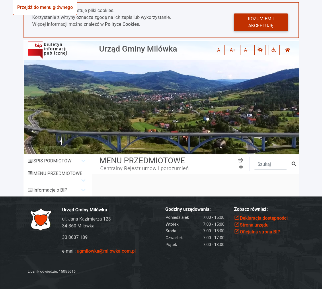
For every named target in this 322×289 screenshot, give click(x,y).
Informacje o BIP (50, 190)
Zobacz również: (251, 209)
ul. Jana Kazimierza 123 (86, 219)
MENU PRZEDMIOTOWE (57, 173)
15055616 (67, 271)
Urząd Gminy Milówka (138, 49)
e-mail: (99, 251)
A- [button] (246, 50)
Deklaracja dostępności (261, 218)
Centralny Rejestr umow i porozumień (144, 168)
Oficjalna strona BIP (257, 232)
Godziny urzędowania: (188, 209)
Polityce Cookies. (122, 24)
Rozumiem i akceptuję (261, 22)
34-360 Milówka (78, 226)
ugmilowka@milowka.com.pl (106, 251)
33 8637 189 (75, 237)
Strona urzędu (251, 225)
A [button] (218, 50)
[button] (260, 50)
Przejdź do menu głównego (45, 7)
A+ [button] (233, 50)
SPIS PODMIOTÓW (52, 161)
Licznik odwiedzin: (43, 271)
